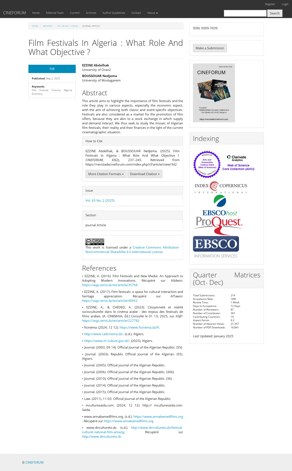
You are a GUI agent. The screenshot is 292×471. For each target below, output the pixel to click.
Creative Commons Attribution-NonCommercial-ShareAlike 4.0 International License (132, 249)
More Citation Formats (106, 174)
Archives (91, 13)
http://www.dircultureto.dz (101, 436)
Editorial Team (55, 13)
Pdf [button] (52, 69)
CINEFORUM (14, 12)
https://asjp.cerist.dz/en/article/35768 (110, 285)
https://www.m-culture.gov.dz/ (106, 341)
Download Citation (145, 174)
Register (270, 4)
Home (36, 13)
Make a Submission (210, 48)
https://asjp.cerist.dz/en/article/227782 (111, 320)
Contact (136, 13)
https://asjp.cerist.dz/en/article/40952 (110, 300)
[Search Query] (245, 13)
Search (275, 13)
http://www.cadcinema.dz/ (103, 334)
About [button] (152, 13)
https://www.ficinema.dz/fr (139, 327)
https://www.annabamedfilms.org (158, 416)
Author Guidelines (114, 13)
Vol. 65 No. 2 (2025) (67, 25)
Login (285, 4)
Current (75, 13)
